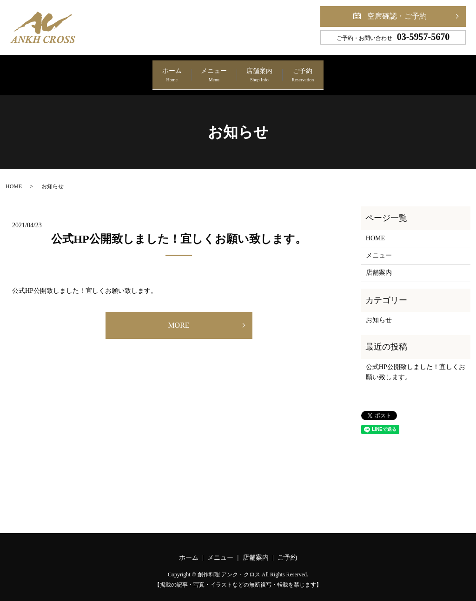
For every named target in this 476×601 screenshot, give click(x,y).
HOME (14, 179)
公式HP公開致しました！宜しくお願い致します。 (178, 231)
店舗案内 (271, 71)
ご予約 (336, 71)
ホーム (138, 71)
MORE (178, 317)
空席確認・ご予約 (397, 16)
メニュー (203, 71)
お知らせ (379, 312)
